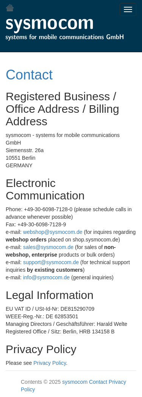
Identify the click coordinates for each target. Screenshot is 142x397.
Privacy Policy (49, 363)
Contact (29, 75)
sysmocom (74, 382)
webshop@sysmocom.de (53, 232)
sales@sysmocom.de (48, 247)
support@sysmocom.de (51, 262)
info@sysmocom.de (46, 277)
